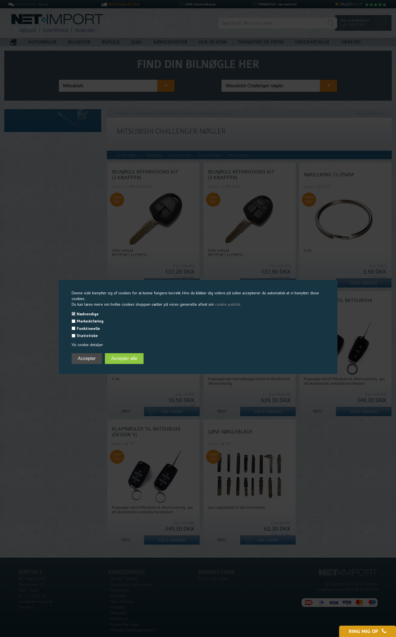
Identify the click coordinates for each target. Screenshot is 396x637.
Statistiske (87, 335)
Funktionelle (88, 328)
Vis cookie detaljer (87, 344)
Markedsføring (90, 321)
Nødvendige (88, 314)
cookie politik (227, 304)
